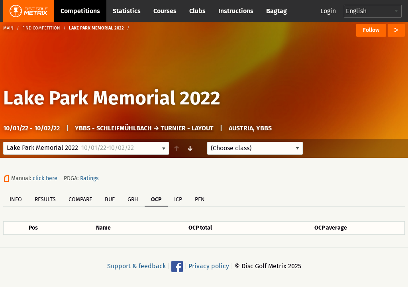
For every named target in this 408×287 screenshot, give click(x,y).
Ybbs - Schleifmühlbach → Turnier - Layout (144, 128)
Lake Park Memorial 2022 (111, 98)
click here (45, 178)
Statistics (127, 11)
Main (8, 28)
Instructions (235, 11)
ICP (178, 199)
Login (328, 11)
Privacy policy (208, 266)
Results (45, 199)
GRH (133, 199)
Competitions (80, 11)
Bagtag (276, 11)
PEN (200, 199)
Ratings (89, 178)
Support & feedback (136, 266)
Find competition (41, 28)
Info (16, 199)
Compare (80, 199)
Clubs (197, 11)
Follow (371, 30)
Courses (165, 11)
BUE (110, 199)
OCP (156, 199)
